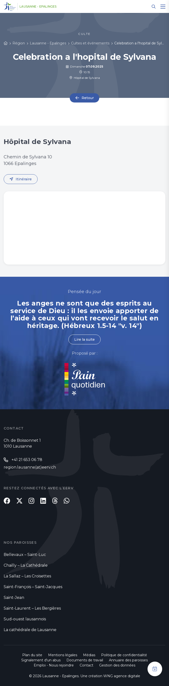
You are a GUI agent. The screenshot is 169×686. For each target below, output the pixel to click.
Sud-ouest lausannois (25, 619)
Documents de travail (84, 660)
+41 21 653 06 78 (26, 459)
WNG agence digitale (121, 676)
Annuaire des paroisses (128, 660)
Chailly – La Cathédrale (26, 565)
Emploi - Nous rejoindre (54, 665)
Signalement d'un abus (41, 660)
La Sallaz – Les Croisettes (27, 576)
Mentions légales (62, 655)
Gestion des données (117, 665)
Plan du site (32, 655)
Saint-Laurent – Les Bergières (32, 608)
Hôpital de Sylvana (84, 78)
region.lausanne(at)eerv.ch (30, 467)
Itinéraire (24, 179)
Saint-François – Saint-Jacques (33, 586)
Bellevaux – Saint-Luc (25, 554)
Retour (88, 98)
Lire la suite (84, 339)
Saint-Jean (14, 597)
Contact (86, 665)
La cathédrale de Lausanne (30, 629)
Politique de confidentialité (124, 655)
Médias (89, 655)
